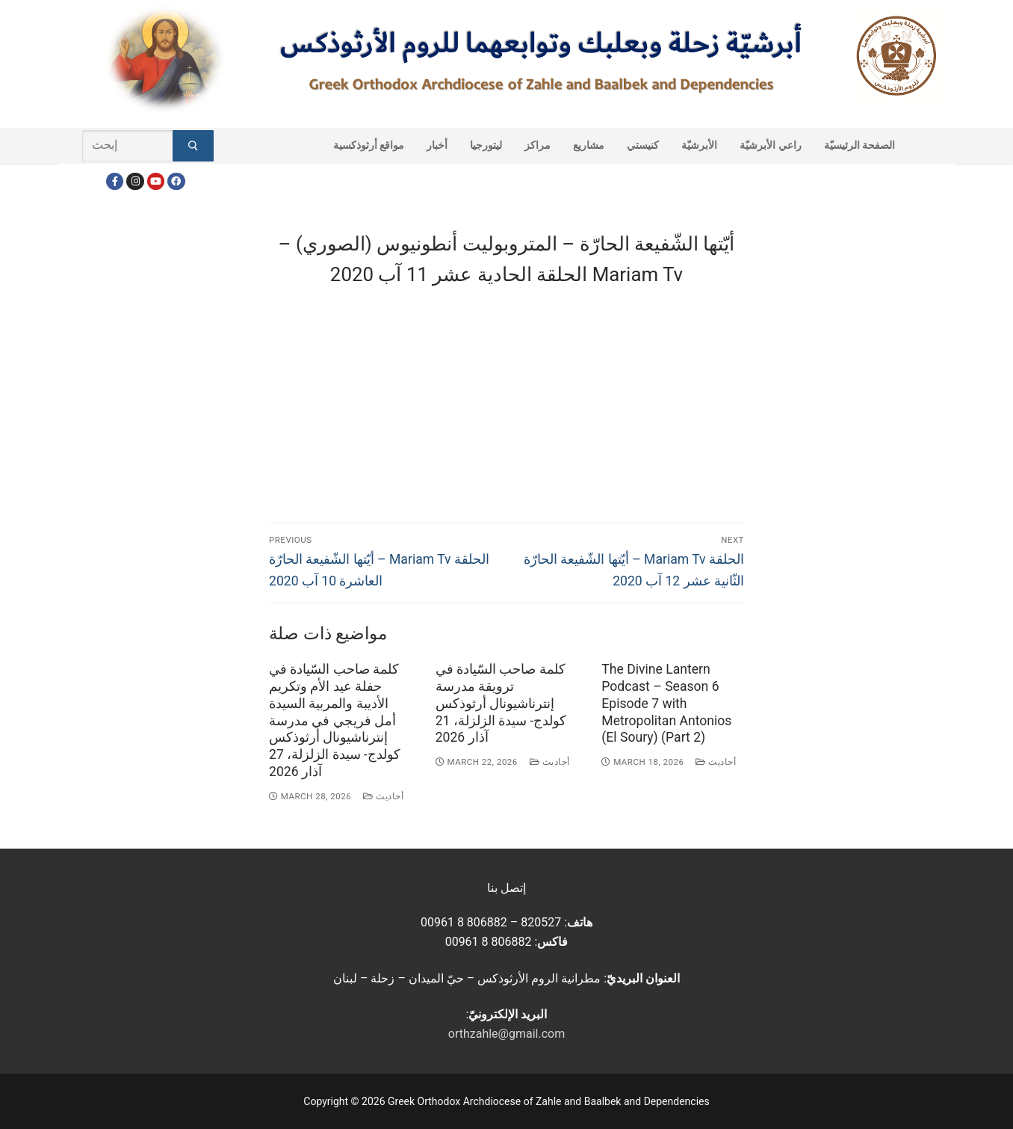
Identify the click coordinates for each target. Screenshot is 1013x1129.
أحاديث (383, 796)
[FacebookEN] (176, 181)
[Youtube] (155, 181)
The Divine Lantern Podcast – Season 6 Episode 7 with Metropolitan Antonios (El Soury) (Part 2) (666, 703)
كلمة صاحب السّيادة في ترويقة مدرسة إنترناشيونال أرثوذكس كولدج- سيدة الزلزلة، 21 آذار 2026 (501, 703)
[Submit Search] (193, 145)
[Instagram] (134, 181)
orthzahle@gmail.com (506, 1034)
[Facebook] (114, 181)
